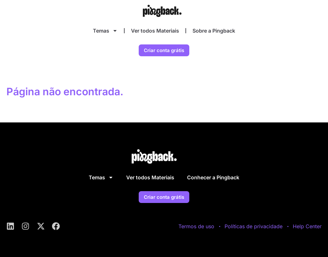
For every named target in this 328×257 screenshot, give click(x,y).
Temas (105, 30)
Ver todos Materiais (155, 30)
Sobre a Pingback (214, 30)
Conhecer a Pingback (213, 177)
